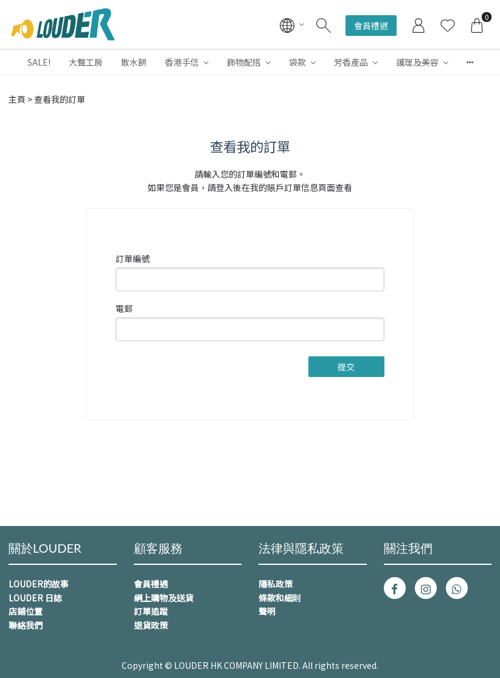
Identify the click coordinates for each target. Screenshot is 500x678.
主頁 (17, 99)
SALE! (38, 62)
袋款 (297, 62)
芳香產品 (351, 62)
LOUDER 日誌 (35, 598)
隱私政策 (276, 584)
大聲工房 (86, 62)
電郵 (124, 308)
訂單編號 (133, 258)
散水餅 (134, 62)
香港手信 (182, 62)
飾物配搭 (244, 62)
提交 (346, 367)
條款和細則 (280, 598)
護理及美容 (417, 62)
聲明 (267, 611)
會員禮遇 (371, 25)
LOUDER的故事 (39, 584)
